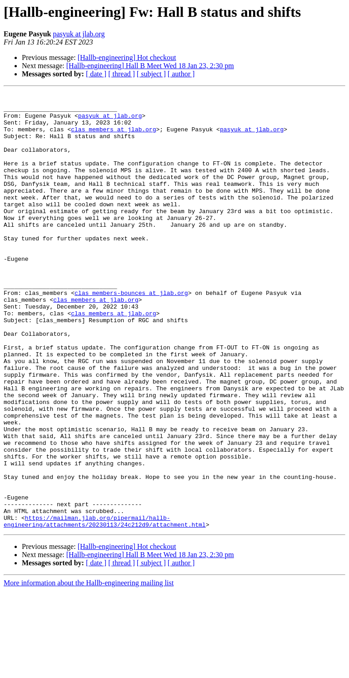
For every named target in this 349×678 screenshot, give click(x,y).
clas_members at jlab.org (113, 137)
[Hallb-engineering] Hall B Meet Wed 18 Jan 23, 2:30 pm (150, 66)
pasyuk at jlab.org (79, 34)
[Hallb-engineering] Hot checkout (127, 57)
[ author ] (181, 74)
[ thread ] (121, 74)
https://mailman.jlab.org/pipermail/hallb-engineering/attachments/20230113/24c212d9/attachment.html (105, 607)
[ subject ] (151, 74)
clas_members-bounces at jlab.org (131, 333)
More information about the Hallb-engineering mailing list (89, 670)
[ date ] (96, 74)
